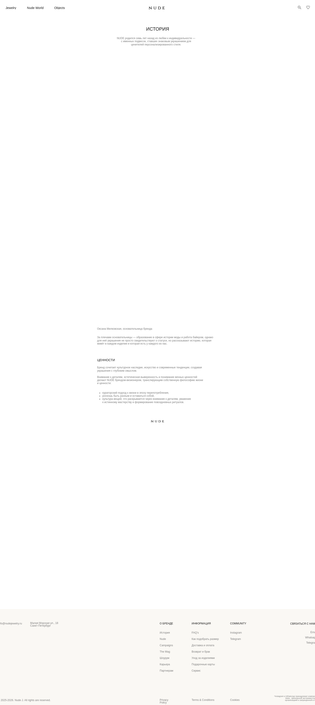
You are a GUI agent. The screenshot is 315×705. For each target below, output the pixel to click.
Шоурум (164, 658)
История (165, 632)
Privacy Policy (164, 701)
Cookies (235, 700)
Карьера (165, 664)
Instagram (236, 632)
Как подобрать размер (205, 639)
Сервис (196, 670)
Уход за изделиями (203, 658)
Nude (163, 639)
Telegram (235, 639)
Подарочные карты (203, 664)
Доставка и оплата (203, 645)
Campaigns (166, 645)
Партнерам (166, 670)
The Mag (165, 651)
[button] (299, 7)
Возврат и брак (201, 651)
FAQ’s (195, 632)
